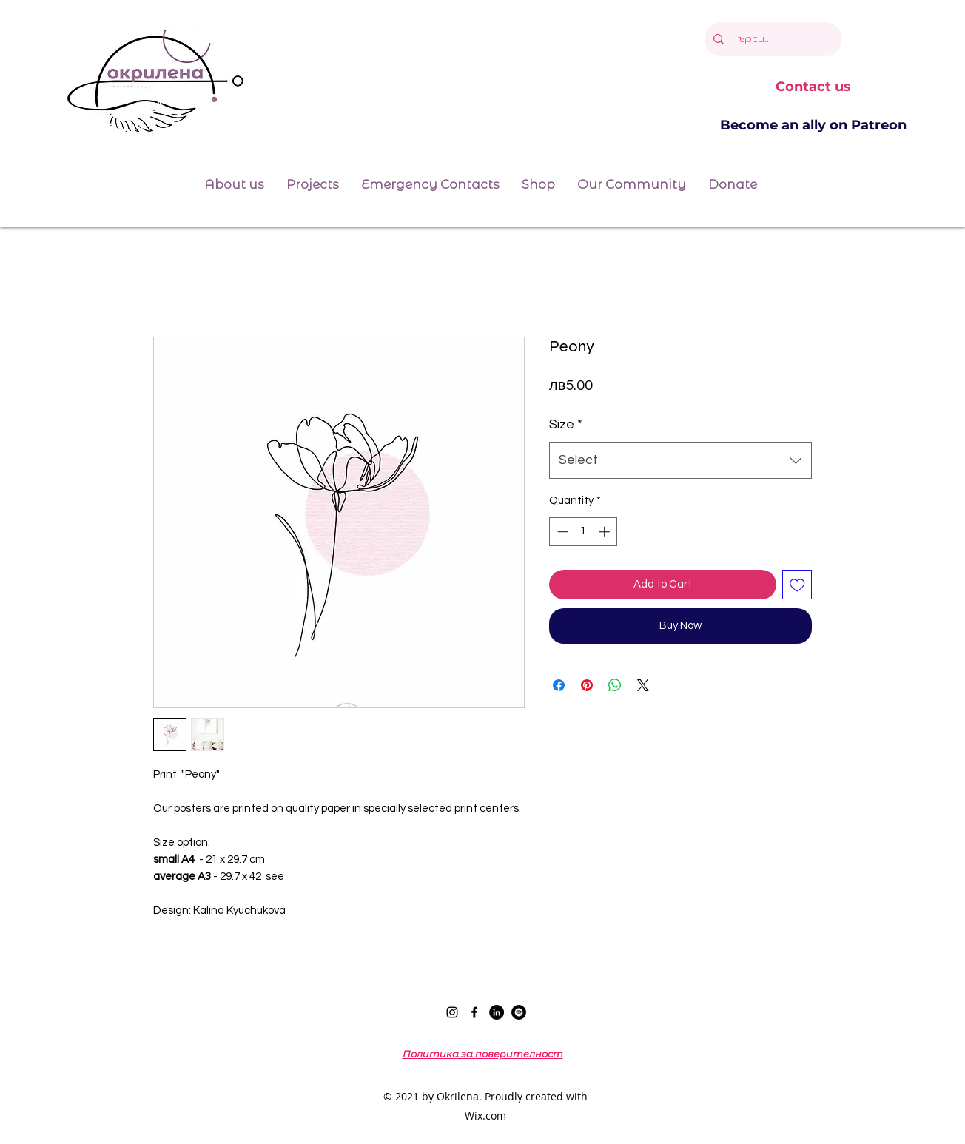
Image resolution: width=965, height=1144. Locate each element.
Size (565, 424)
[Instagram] (452, 1012)
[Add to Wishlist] (797, 585)
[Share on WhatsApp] (615, 685)
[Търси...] (772, 39)
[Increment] (606, 531)
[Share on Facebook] (559, 685)
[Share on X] (643, 685)
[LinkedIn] (496, 1012)
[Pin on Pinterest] (587, 685)
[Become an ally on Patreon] (813, 126)
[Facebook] (474, 1012)
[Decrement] (561, 531)
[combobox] (680, 460)
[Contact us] (813, 87)
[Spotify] (518, 1012)
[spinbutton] (583, 531)
